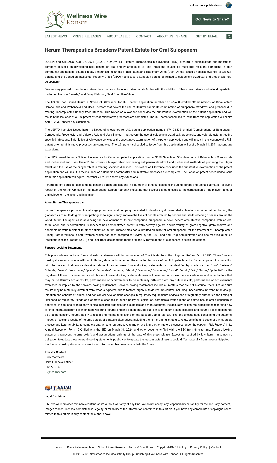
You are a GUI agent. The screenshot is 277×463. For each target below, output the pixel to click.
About (59, 447)
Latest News (56, 36)
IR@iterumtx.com (55, 372)
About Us (165, 36)
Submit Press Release (111, 447)
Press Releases (87, 36)
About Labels (119, 36)
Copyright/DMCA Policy (171, 447)
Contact (143, 36)
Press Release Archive (80, 447)
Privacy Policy (199, 447)
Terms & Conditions (141, 447)
